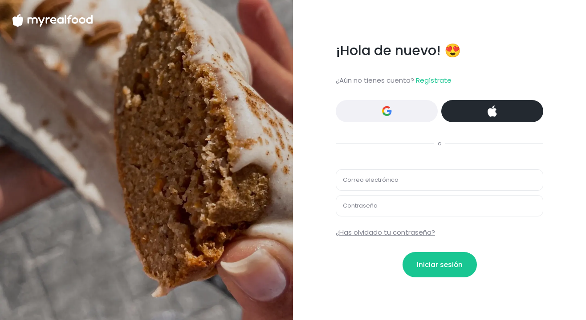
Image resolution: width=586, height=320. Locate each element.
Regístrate (434, 80)
